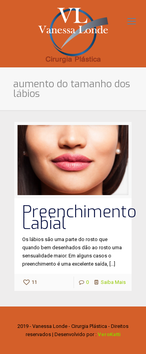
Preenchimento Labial (79, 217)
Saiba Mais (113, 282)
